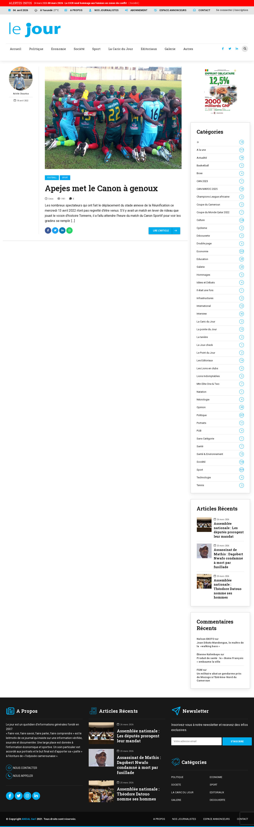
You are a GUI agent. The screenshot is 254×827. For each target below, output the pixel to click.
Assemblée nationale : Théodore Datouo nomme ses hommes (227, 589)
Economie (220, 251)
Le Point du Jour (220, 353)
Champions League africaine (220, 197)
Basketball (220, 165)
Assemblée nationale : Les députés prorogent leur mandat (229, 529)
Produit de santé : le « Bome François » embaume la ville (220, 660)
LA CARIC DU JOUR (182, 792)
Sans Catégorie (220, 438)
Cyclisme (220, 228)
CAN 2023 (220, 181)
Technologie (220, 477)
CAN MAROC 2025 (220, 189)
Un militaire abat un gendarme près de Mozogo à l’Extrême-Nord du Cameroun (219, 677)
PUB (220, 431)
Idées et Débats (220, 282)
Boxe (220, 173)
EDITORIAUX (217, 792)
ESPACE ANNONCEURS (216, 818)
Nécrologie (220, 399)
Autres (188, 49)
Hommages (220, 275)
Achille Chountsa (21, 81)
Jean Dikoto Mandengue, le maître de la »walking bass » (220, 644)
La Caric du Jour (220, 321)
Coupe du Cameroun (220, 204)
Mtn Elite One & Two (220, 384)
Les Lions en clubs (220, 368)
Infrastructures (220, 298)
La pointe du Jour (220, 329)
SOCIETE (176, 784)
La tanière (220, 337)
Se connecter (224, 10)
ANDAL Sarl (29, 818)
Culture (220, 220)
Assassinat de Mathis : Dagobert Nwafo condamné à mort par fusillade (228, 558)
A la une (220, 150)
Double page (220, 243)
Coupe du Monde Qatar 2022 (220, 212)
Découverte (220, 236)
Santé (220, 446)
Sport (65, 178)
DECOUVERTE (217, 799)
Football (52, 178)
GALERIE (176, 799)
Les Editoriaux (220, 360)
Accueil (15, 49)
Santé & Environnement (220, 454)
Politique (220, 415)
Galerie (220, 267)
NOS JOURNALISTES (184, 818)
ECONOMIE (216, 777)
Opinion (220, 407)
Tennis (220, 485)
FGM (199, 669)
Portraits (220, 423)
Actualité (220, 158)
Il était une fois (220, 290)
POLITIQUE (177, 777)
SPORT (213, 784)
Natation (220, 392)
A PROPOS (159, 818)
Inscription (241, 10)
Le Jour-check (220, 345)
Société (220, 462)
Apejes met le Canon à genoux (101, 188)
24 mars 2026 (86, 3)
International (220, 306)
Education (220, 259)
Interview (220, 314)
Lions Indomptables (220, 376)
